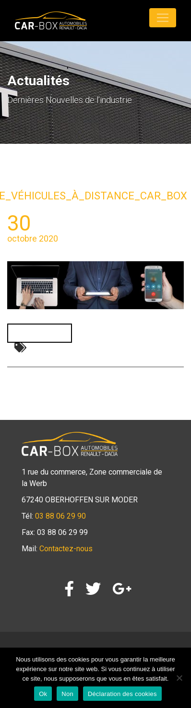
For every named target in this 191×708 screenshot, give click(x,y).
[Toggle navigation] (162, 17)
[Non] (179, 678)
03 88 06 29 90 (60, 516)
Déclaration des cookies (122, 693)
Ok (43, 693)
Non (67, 693)
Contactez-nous (66, 548)
